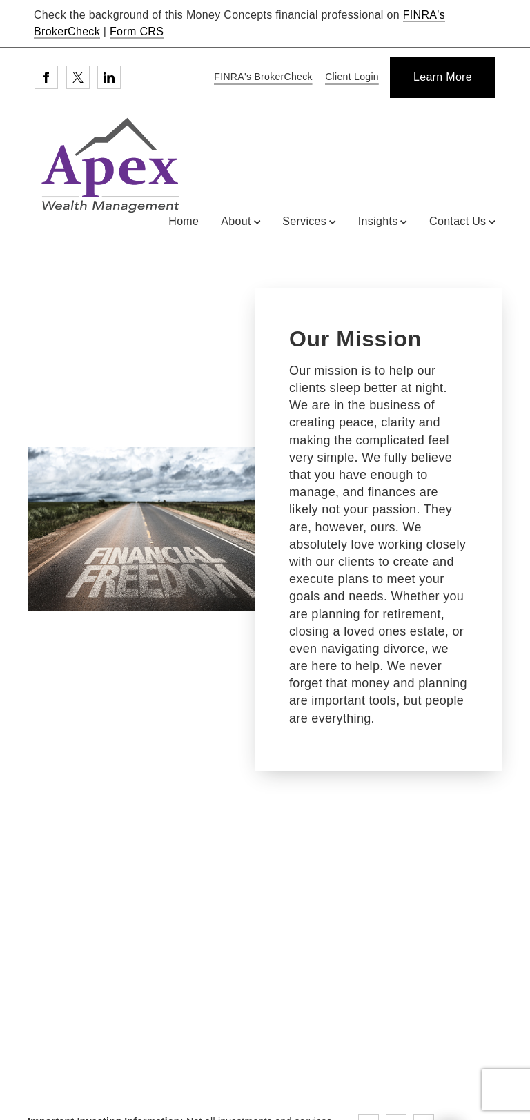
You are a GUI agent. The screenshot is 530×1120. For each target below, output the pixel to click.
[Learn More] (442, 77)
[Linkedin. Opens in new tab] (109, 77)
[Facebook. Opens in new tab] (46, 77)
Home (183, 221)
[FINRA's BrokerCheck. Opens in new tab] (261, 78)
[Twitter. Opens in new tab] (78, 77)
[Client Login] (349, 78)
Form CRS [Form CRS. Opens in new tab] (137, 31)
